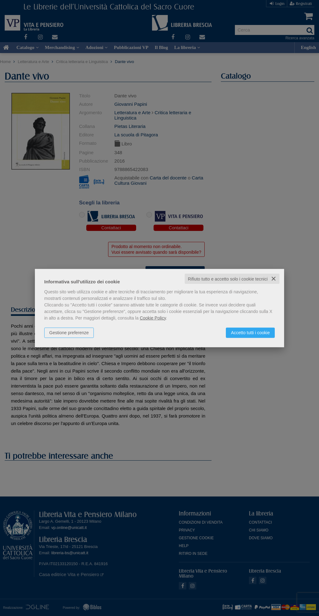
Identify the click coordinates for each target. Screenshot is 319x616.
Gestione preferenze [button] (69, 332)
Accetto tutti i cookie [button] (250, 332)
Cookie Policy (153, 317)
